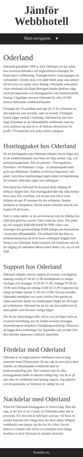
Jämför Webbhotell (41, 15)
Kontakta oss (41, 452)
